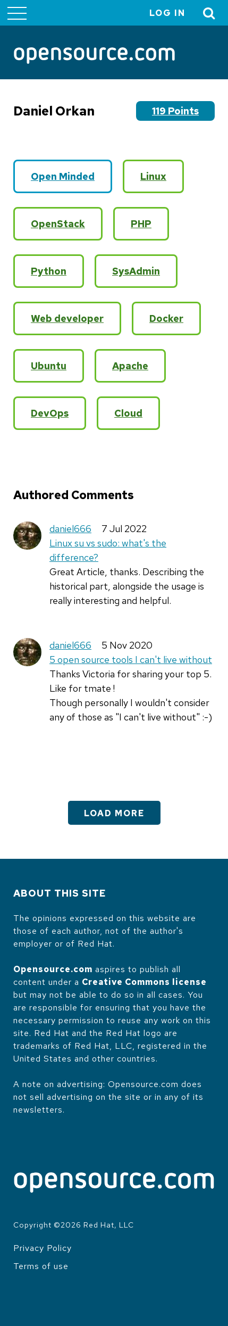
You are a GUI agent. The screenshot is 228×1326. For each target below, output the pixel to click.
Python (48, 271)
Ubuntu (48, 366)
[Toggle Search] (209, 13)
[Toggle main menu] (17, 13)
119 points (175, 111)
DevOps (50, 413)
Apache (130, 366)
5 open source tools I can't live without (130, 659)
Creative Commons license (144, 982)
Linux (153, 176)
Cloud (128, 413)
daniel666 (70, 529)
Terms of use (41, 1266)
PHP (141, 224)
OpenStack (58, 224)
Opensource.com (52, 969)
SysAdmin (136, 271)
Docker (166, 318)
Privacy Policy (42, 1248)
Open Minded (63, 176)
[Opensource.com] (94, 56)
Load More (114, 813)
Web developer (67, 318)
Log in (167, 13)
